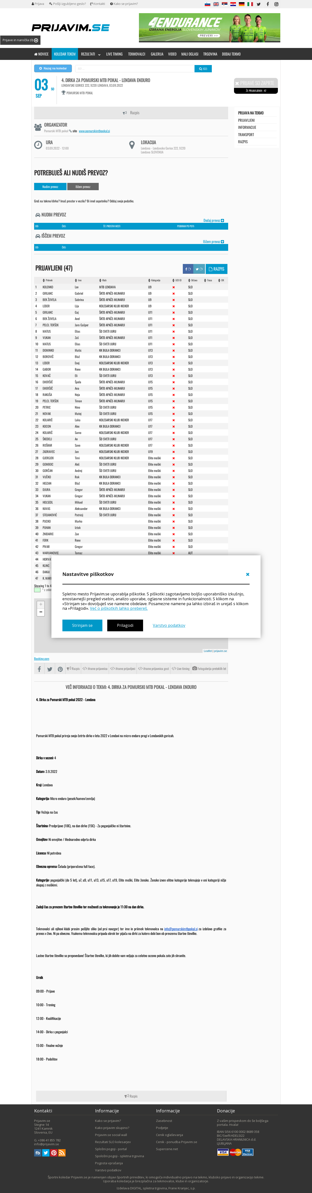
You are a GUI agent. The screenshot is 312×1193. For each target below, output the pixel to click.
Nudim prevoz (50, 186)
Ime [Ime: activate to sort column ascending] (79, 280)
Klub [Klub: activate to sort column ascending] (104, 280)
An (76, 438)
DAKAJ (46, 571)
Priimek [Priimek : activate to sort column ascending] (49, 280)
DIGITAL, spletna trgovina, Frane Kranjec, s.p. (162, 1188)
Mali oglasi (189, 53)
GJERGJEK (48, 457)
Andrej (78, 470)
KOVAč (47, 375)
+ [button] (40, 604)
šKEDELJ (47, 438)
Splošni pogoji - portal (111, 1148)
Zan (77, 533)
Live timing (114, 53)
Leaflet (208, 650)
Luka (77, 419)
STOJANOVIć (50, 514)
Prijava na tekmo (250, 112)
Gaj (77, 312)
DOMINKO (48, 350)
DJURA (46, 489)
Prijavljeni (246, 120)
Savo (77, 444)
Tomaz (78, 552)
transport (246, 134)
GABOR (47, 368)
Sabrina (79, 299)
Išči (203, 68)
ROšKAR (47, 444)
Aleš (77, 463)
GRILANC (48, 293)
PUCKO (47, 520)
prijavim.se (220, 650)
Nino (77, 406)
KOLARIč (48, 419)
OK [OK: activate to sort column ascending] (222, 280)
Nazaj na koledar (53, 68)
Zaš (77, 337)
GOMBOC (48, 463)
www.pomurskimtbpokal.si (94, 130)
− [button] (40, 612)
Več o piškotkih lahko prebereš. (119, 608)
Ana (77, 387)
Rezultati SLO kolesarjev (113, 1141)
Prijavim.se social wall (111, 1134)
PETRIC (47, 406)
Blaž (77, 356)
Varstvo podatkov (169, 625)
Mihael (79, 501)
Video (172, 53)
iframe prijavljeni (122, 668)
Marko (78, 520)
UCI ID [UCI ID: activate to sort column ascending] (178, 280)
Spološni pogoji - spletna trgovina (119, 1156)
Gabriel (79, 293)
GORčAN (48, 470)
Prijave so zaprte (254, 83)
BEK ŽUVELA (49, 299)
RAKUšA (47, 394)
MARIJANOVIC (51, 552)
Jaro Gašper (81, 324)
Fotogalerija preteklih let (209, 668)
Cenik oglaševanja (169, 1134)
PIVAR (46, 546)
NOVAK (47, 413)
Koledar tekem (65, 53)
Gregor (79, 489)
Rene (77, 368)
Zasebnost (164, 1120)
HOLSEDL (48, 501)
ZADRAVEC (49, 451)
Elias (77, 331)
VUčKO (47, 476)
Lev (76, 286)
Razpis (131, 112)
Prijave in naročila (20, 40)
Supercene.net (167, 1148)
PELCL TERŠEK (50, 400)
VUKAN (47, 337)
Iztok (78, 527)
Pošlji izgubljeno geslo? (67, 4)
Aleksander (81, 508)
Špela (78, 381)
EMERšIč (48, 381)
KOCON (47, 425)
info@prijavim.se (46, 1144)
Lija (77, 305)
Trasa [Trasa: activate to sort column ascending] (209, 280)
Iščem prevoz (83, 186)
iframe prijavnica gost (153, 668)
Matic (78, 350)
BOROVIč (48, 356)
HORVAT (47, 558)
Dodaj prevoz (214, 220)
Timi (77, 457)
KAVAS (46, 508)
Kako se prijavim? (124, 4)
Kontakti (97, 4)
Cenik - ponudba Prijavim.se (176, 1141)
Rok (77, 476)
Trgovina (210, 53)
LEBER (46, 305)
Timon (78, 400)
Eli (76, 375)
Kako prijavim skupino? (112, 1127)
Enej (77, 362)
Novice (41, 53)
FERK (45, 539)
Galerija (157, 53)
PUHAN (47, 527)
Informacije (247, 127)
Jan (77, 451)
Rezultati (91, 53)
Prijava (38, 4)
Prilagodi (125, 625)
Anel (77, 318)
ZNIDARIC (48, 533)
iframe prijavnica (94, 668)
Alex (77, 425)
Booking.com (41, 658)
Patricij (79, 514)
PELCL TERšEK (50, 324)
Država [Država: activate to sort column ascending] (194, 280)
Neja (77, 394)
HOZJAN (47, 482)
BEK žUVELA (49, 318)
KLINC (46, 565)
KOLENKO (48, 286)
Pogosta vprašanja (109, 1163)
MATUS (47, 331)
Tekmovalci (136, 53)
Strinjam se (82, 625)
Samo (78, 432)
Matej (78, 413)
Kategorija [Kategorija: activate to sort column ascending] (155, 280)
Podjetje (162, 1127)
